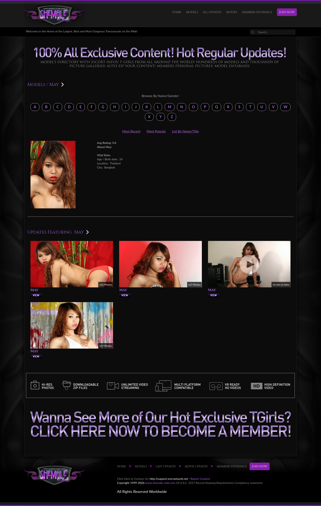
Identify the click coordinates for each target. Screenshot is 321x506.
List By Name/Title (185, 131)
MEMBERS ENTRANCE (257, 12)
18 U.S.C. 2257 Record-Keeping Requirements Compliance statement (219, 483)
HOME (176, 12)
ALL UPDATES (212, 12)
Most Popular (156, 131)
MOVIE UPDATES (196, 466)
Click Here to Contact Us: (133, 478)
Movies (231, 12)
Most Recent (131, 131)
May (34, 290)
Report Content (200, 478)
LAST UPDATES (166, 466)
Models (192, 12)
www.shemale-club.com (160, 483)
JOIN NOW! (287, 12)
